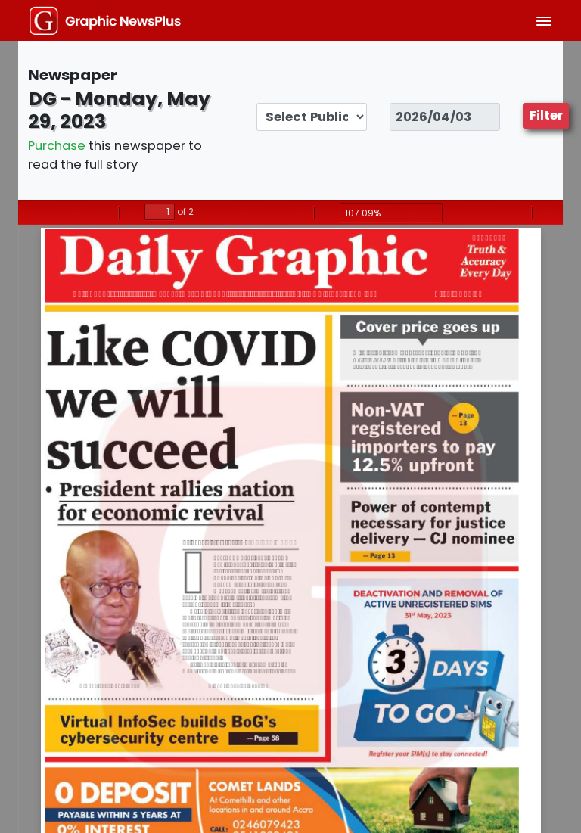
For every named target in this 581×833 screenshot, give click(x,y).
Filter (546, 115)
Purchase (58, 145)
